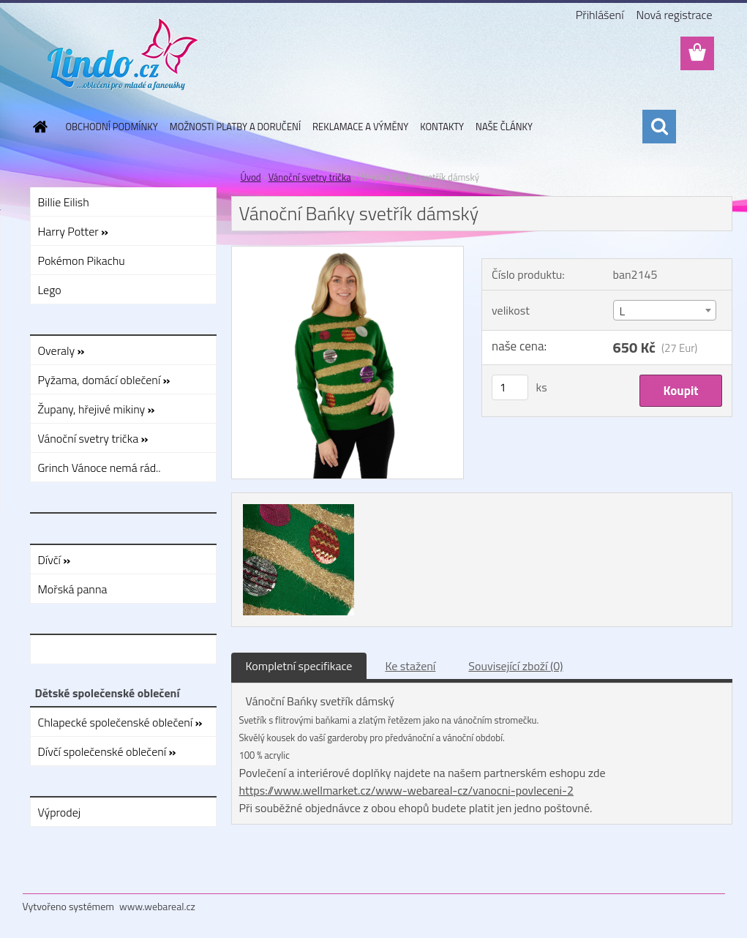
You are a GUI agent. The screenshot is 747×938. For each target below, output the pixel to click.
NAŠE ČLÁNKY (504, 126)
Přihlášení (600, 14)
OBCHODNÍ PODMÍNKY (112, 126)
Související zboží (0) (515, 666)
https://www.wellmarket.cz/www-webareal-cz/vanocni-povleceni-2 (406, 790)
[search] (659, 126)
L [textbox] (623, 311)
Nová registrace (674, 14)
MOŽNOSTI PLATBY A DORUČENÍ (235, 126)
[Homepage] (38, 126)
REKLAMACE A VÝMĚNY (360, 126)
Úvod (251, 177)
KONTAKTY (442, 126)
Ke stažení (410, 666)
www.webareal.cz (157, 906)
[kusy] (510, 387)
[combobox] (665, 310)
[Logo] (123, 54)
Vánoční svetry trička (310, 177)
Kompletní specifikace (299, 666)
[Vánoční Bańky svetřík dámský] (348, 252)
